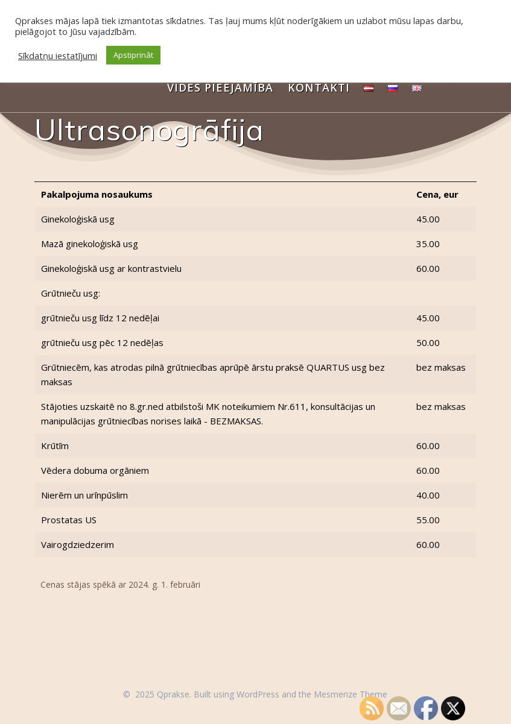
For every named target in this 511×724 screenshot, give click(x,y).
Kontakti (319, 87)
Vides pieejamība (220, 87)
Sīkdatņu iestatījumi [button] (57, 55)
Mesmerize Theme (350, 694)
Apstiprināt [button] (133, 54)
